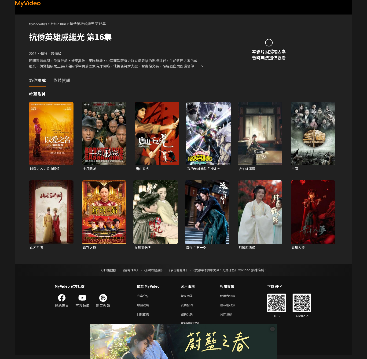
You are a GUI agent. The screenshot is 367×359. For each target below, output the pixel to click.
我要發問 (188, 306)
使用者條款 (231, 297)
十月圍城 (90, 168)
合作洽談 (230, 316)
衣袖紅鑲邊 (247, 168)
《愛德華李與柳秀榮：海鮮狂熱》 (217, 270)
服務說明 (144, 306)
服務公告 (188, 316)
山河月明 (37, 248)
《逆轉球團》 (127, 270)
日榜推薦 (144, 316)
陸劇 (67, 23)
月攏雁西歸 (247, 248)
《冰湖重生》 (104, 270)
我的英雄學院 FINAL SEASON (203, 168)
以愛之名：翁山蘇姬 (46, 168)
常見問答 (188, 297)
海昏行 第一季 (197, 248)
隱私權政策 (231, 306)
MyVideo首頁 (39, 23)
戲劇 (57, 23)
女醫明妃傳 (143, 248)
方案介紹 (144, 297)
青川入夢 (299, 248)
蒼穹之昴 (90, 248)
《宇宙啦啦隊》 (178, 270)
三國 (295, 168)
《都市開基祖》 (152, 270)
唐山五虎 (143, 168)
